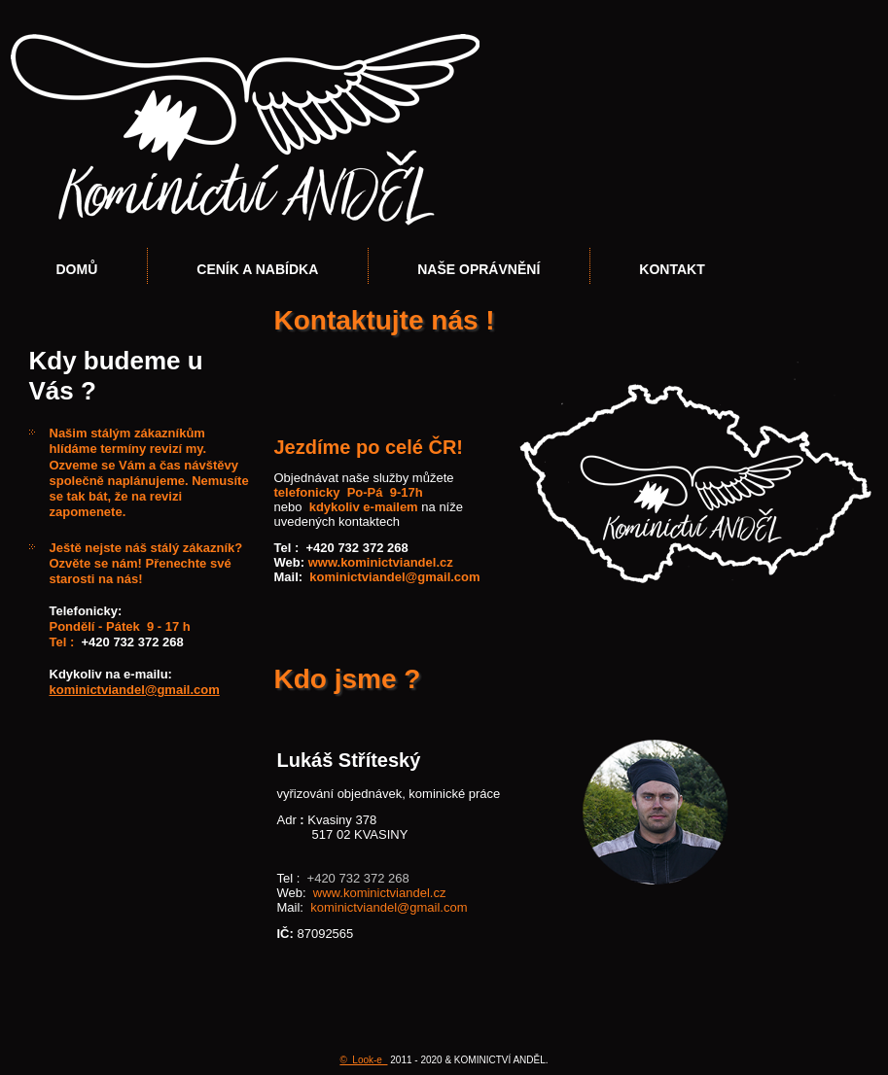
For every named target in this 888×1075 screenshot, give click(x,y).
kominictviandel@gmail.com (135, 689)
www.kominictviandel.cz (380, 562)
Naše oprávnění (478, 269)
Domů (77, 269)
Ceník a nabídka (257, 269)
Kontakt (671, 269)
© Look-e (363, 1060)
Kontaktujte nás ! (384, 320)
